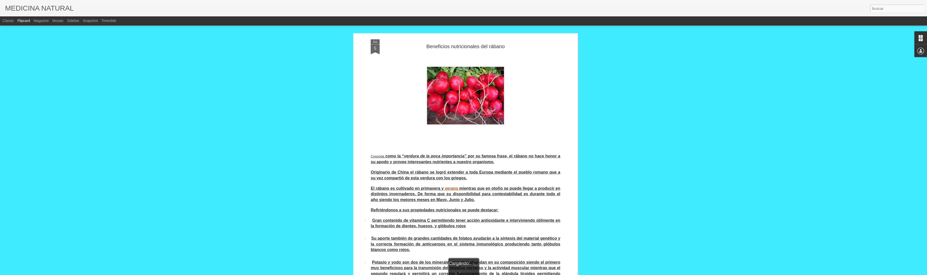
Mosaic (57, 21)
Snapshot (90, 21)
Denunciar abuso (500, 272)
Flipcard (23, 21)
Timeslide (108, 21)
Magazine (41, 21)
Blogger (483, 272)
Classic (8, 21)
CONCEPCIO (488, 225)
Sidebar (73, 21)
